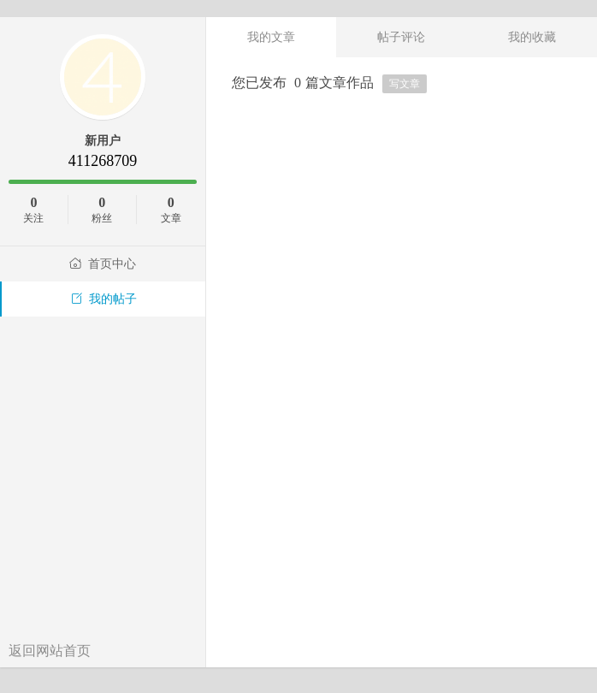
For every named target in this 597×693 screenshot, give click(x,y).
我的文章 (271, 37)
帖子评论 (401, 37)
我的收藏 (532, 37)
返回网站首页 (50, 650)
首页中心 (102, 264)
